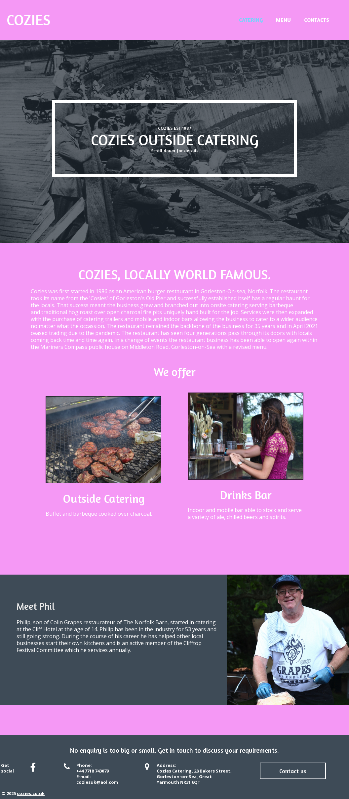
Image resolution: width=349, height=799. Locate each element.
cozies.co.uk (31, 793)
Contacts (316, 20)
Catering (251, 20)
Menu (283, 20)
